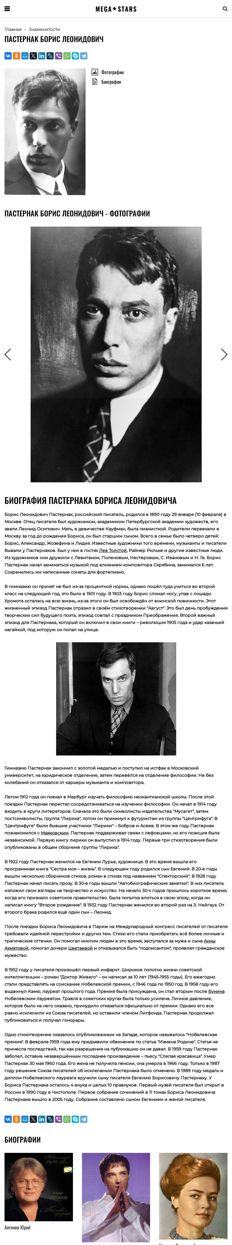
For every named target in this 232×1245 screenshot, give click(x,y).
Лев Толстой (113, 550)
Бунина (216, 991)
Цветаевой (80, 948)
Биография (111, 81)
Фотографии (112, 72)
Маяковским (54, 833)
